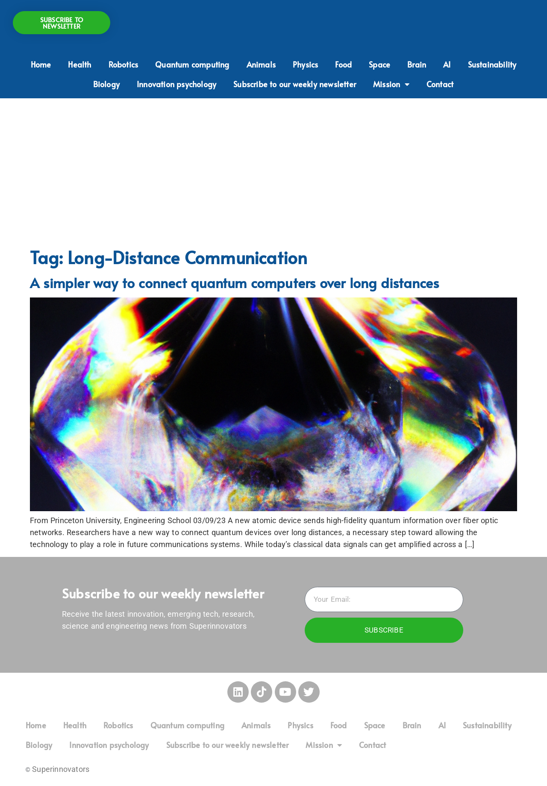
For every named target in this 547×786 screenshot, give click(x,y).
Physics (305, 64)
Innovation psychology (176, 84)
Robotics (123, 64)
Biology (106, 84)
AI (446, 64)
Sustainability (492, 64)
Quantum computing (192, 64)
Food (343, 64)
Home (41, 64)
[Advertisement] (273, 171)
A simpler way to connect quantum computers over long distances (234, 282)
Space (379, 64)
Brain (416, 64)
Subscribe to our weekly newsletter (294, 84)
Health (79, 64)
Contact (439, 84)
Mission (391, 84)
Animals (261, 64)
